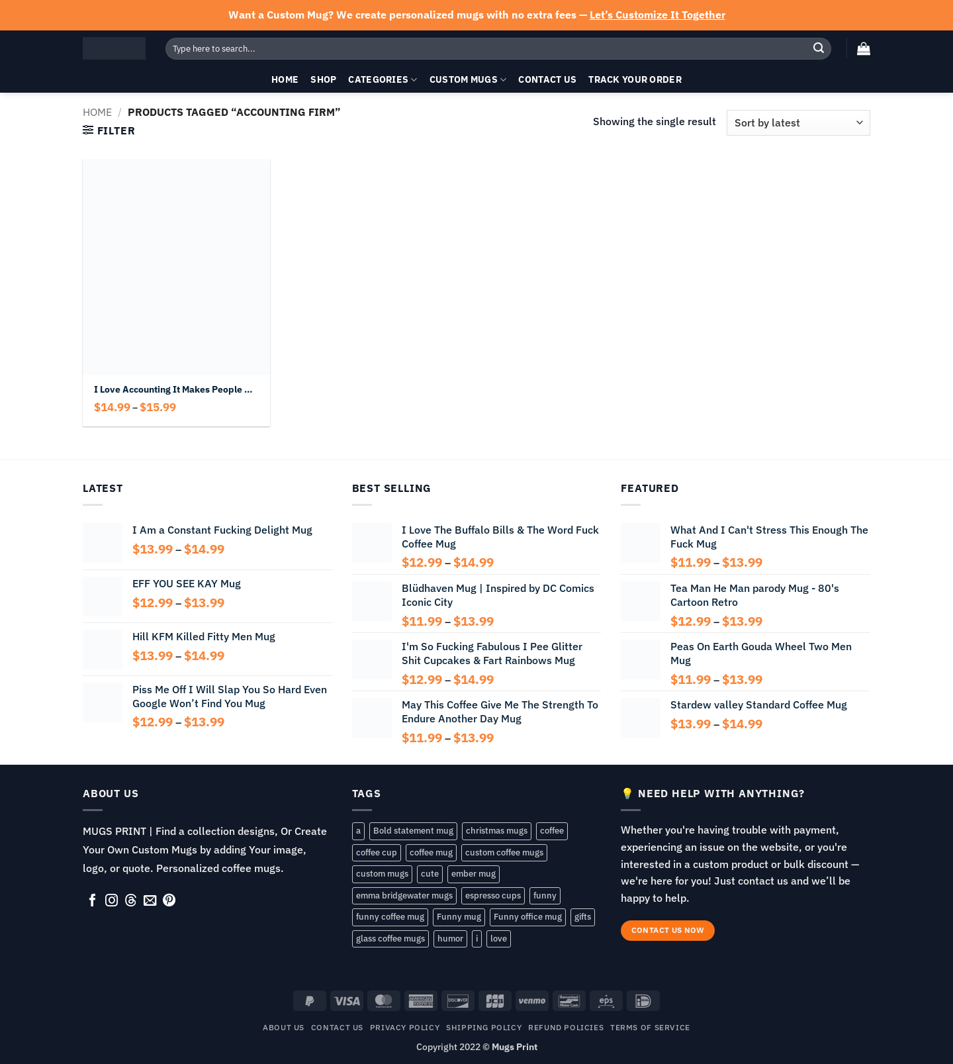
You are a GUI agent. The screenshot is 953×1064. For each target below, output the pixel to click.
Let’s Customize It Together (657, 14)
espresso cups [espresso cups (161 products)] (493, 895)
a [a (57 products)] (358, 830)
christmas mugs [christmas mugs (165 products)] (496, 830)
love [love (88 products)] (498, 938)
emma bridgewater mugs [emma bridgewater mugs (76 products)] (404, 895)
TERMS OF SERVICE (650, 1027)
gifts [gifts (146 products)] (582, 916)
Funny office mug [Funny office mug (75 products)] (528, 916)
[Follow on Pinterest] (169, 901)
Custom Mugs (468, 79)
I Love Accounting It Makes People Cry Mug (176, 389)
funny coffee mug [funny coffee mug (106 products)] (390, 916)
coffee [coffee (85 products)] (552, 830)
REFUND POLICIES (566, 1027)
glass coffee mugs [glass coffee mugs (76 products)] (390, 938)
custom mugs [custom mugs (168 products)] (382, 873)
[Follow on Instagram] (111, 901)
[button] (863, 48)
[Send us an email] (150, 901)
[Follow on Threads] (130, 901)
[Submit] (818, 48)
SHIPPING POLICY (484, 1027)
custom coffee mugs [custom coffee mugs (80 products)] (504, 852)
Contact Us (547, 79)
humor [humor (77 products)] (450, 938)
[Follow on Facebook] (92, 901)
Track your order (635, 79)
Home (284, 79)
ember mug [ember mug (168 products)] (473, 873)
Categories (382, 79)
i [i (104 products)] (477, 938)
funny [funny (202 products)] (545, 895)
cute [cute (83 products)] (430, 873)
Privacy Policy (405, 1027)
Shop (323, 79)
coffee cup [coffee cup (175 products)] (376, 852)
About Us (283, 1027)
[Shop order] (798, 123)
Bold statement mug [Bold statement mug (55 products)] (413, 830)
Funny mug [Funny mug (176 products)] (459, 916)
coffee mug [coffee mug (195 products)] (431, 852)
